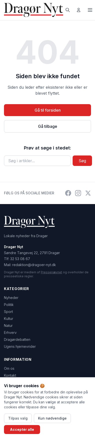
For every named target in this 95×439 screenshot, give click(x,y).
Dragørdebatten (17, 339)
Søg (82, 160)
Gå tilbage (47, 126)
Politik (9, 304)
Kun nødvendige (52, 418)
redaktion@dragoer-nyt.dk (34, 265)
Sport (8, 311)
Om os (9, 368)
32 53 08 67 (20, 259)
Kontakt (10, 375)
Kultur (8, 318)
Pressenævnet (51, 272)
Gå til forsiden (48, 110)
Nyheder (11, 297)
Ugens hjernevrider (20, 346)
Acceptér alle (22, 429)
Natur (8, 325)
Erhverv (10, 332)
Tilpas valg (18, 418)
